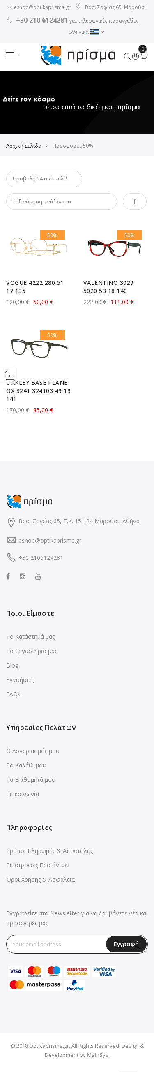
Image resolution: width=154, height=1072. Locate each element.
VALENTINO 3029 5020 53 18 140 (108, 287)
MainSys (97, 1054)
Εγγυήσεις (20, 680)
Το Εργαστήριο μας (31, 651)
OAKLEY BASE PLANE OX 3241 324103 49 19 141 (38, 391)
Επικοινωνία (22, 794)
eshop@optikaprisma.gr (42, 7)
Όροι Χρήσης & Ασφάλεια (40, 879)
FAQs (13, 694)
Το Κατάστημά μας (30, 636)
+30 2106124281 (40, 557)
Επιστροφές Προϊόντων (37, 865)
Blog (12, 665)
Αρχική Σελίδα (23, 145)
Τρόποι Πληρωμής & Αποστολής (49, 851)
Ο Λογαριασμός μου (33, 751)
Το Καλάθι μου (26, 765)
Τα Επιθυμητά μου (30, 779)
